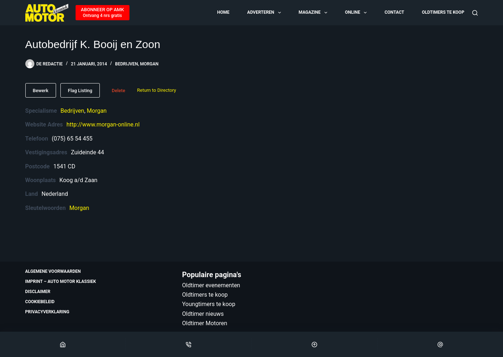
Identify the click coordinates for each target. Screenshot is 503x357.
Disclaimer (38, 291)
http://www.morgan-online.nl (103, 124)
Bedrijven (126, 63)
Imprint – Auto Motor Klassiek (60, 281)
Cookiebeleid (40, 301)
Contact (394, 12)
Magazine (313, 12)
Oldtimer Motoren (204, 323)
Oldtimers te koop (443, 12)
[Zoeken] (475, 13)
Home (223, 12)
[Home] (63, 344)
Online (356, 12)
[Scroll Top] (314, 344)
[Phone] (188, 344)
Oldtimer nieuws (203, 313)
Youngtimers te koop (208, 304)
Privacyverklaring (47, 311)
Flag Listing (80, 90)
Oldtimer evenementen (211, 285)
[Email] (440, 344)
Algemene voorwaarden (53, 271)
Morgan (149, 63)
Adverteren (264, 12)
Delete (118, 90)
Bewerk (40, 90)
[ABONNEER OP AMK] (102, 12)
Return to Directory (156, 90)
